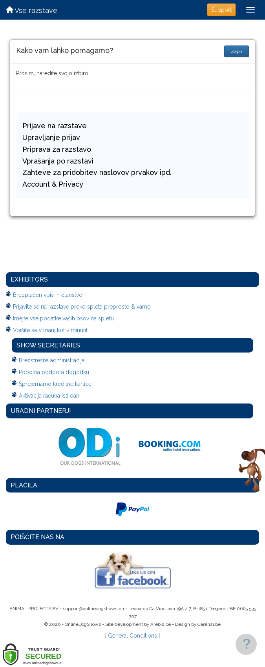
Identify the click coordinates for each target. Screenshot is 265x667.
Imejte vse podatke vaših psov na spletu (63, 318)
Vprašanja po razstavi (57, 161)
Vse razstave (31, 10)
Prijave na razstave (54, 126)
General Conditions (132, 635)
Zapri (236, 51)
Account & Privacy (52, 184)
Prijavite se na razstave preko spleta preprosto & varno (82, 307)
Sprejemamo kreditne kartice (55, 384)
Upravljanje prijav (51, 137)
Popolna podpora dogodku (54, 372)
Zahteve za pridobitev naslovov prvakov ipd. (97, 172)
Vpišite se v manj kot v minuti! (50, 330)
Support (221, 10)
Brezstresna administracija (51, 360)
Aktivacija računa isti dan (49, 396)
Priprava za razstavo (56, 149)
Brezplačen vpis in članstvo (47, 295)
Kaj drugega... (40, 106)
